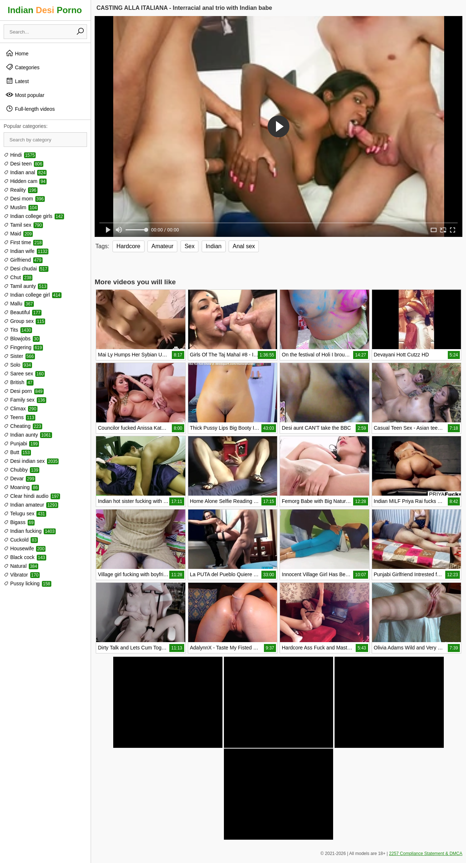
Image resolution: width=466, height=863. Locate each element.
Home (16, 53)
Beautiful (23, 312)
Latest (17, 81)
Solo (18, 365)
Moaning (21, 487)
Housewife (25, 548)
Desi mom (24, 199)
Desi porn (24, 391)
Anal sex (244, 246)
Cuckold (21, 540)
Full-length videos (30, 109)
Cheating (23, 426)
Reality (20, 190)
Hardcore (128, 246)
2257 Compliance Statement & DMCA (425, 853)
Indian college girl (33, 295)
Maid (18, 234)
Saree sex (24, 373)
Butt (17, 452)
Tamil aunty (25, 286)
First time (23, 242)
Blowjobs (22, 338)
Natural (21, 566)
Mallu (19, 303)
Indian (214, 246)
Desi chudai (26, 269)
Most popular (24, 95)
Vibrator (22, 575)
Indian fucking (30, 531)
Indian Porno (45, 10)
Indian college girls (34, 216)
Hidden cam (25, 181)
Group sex (24, 321)
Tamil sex (23, 225)
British (18, 382)
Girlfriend (23, 260)
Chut (18, 277)
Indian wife (26, 251)
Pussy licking (27, 583)
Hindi (20, 155)
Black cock (25, 557)
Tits (18, 330)
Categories (22, 67)
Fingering (23, 347)
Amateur (162, 246)
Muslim (21, 207)
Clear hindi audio (32, 496)
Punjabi (21, 443)
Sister (19, 356)
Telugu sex (25, 513)
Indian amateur (31, 505)
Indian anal (25, 172)
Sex (190, 246)
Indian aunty (28, 435)
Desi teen (23, 164)
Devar (19, 478)
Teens (19, 417)
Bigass (19, 522)
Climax (20, 408)
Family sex (25, 400)
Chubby (21, 470)
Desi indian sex (31, 461)
